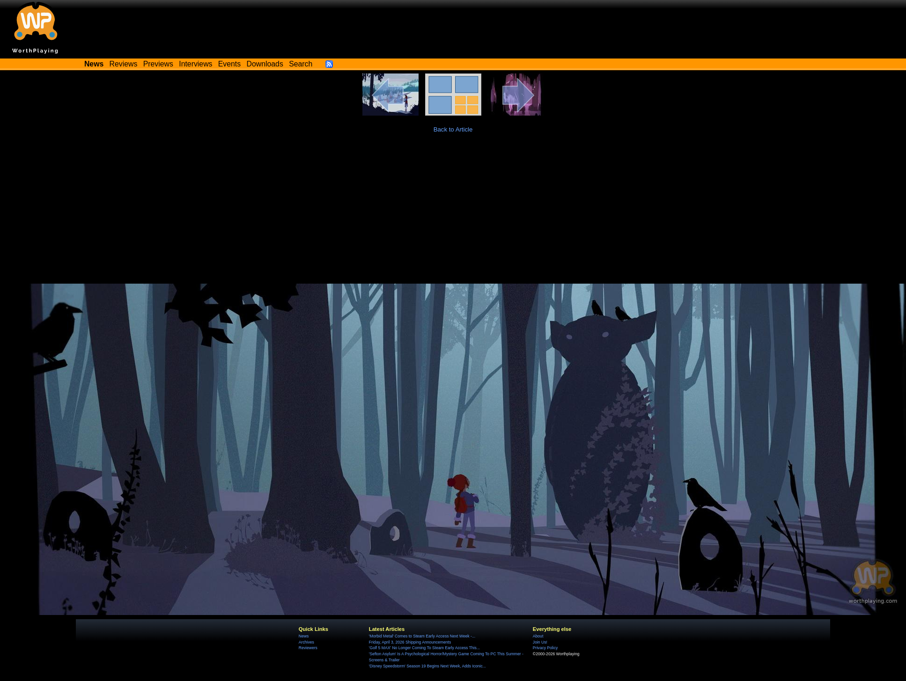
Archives (306, 642)
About (538, 636)
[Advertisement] (453, 213)
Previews (158, 64)
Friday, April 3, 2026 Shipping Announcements (410, 642)
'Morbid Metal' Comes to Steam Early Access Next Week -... (422, 636)
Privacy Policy (545, 647)
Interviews (195, 64)
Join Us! (540, 642)
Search (300, 64)
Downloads (265, 64)
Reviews (124, 64)
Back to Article (453, 129)
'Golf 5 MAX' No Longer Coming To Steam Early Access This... (424, 647)
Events (229, 64)
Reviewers (308, 647)
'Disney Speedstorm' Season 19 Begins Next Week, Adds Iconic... (427, 666)
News (304, 636)
